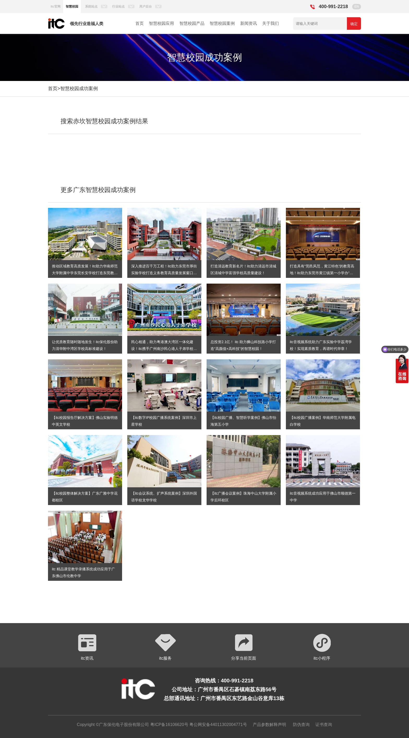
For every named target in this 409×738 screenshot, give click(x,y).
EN (356, 6)
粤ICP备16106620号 (168, 724)
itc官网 (56, 6)
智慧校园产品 (191, 23)
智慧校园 (72, 6)
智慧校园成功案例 (79, 88)
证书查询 (323, 724)
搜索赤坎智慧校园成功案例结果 (104, 121)
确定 (354, 24)
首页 (139, 23)
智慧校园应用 (161, 23)
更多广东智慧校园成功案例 (98, 189)
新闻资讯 (248, 23)
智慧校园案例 (222, 23)
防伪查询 (301, 724)
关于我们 (270, 23)
